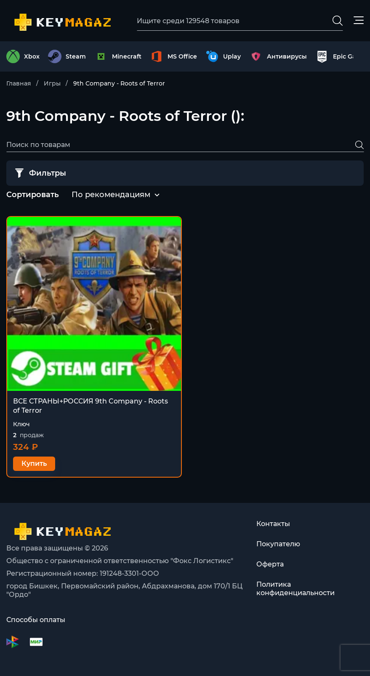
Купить (34, 464)
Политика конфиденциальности (295, 588)
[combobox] (111, 195)
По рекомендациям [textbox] (111, 194)
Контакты (273, 524)
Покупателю (278, 544)
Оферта (270, 564)
